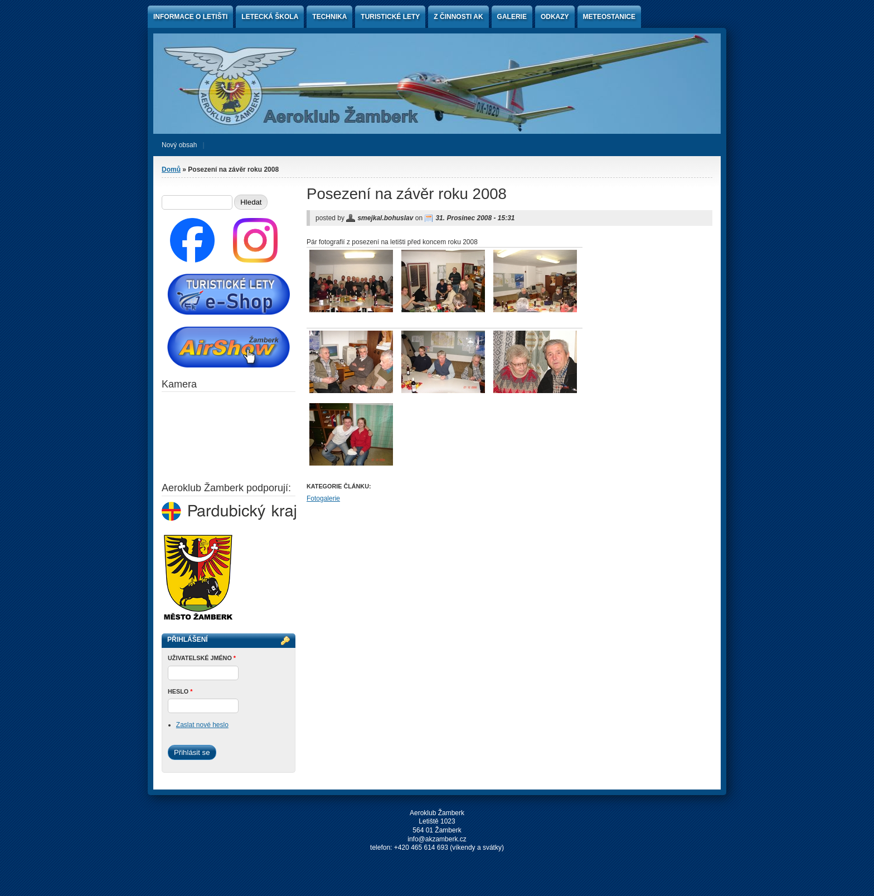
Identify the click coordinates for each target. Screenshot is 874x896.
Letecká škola (269, 17)
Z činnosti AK (458, 17)
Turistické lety (390, 17)
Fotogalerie (323, 498)
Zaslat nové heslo (202, 725)
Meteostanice (609, 17)
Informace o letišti (190, 17)
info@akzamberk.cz (437, 839)
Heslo (180, 691)
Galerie (512, 17)
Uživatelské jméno (202, 658)
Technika (329, 17)
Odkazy (555, 17)
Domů (171, 169)
